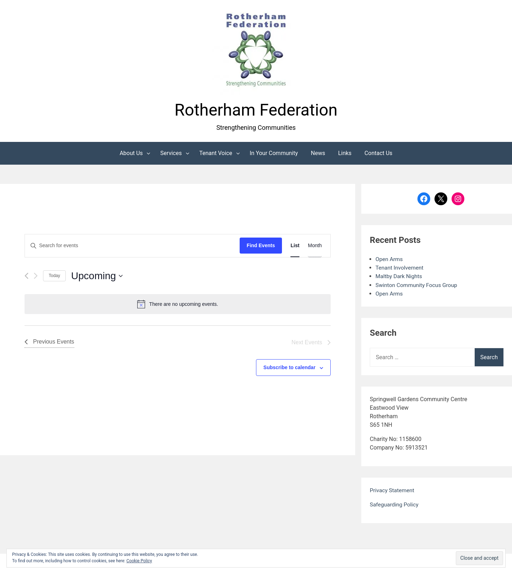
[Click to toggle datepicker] (97, 277)
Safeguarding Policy (395, 504)
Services (171, 153)
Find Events (261, 246)
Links (345, 153)
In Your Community (274, 153)
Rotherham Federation (256, 110)
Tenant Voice (215, 153)
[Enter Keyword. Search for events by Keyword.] (132, 246)
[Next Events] (36, 276)
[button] (256, 50)
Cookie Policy (139, 560)
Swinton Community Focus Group (417, 285)
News (318, 153)
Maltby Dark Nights (399, 276)
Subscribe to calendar (289, 368)
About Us (131, 153)
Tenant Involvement (400, 268)
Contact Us (378, 153)
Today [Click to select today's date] (54, 276)
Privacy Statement (393, 490)
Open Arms (389, 259)
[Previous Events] (26, 276)
